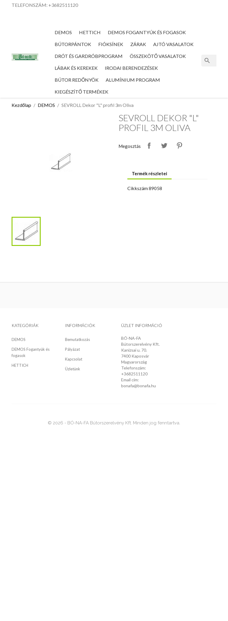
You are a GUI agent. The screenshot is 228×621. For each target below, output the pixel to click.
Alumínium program (133, 80)
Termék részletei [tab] (149, 173)
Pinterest (179, 145)
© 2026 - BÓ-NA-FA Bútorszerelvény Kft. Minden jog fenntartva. (114, 423)
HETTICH (90, 32)
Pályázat (72, 349)
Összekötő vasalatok (158, 56)
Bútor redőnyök (77, 80)
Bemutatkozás (77, 339)
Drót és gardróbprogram (89, 56)
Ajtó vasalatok (173, 44)
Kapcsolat (73, 359)
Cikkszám (137, 188)
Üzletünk (72, 368)
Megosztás (149, 145)
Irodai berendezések (131, 68)
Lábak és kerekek (76, 68)
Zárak (138, 44)
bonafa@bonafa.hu (138, 385)
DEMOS (63, 32)
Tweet (164, 145)
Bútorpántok (73, 44)
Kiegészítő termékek (81, 91)
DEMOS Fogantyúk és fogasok (147, 32)
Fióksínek (110, 44)
